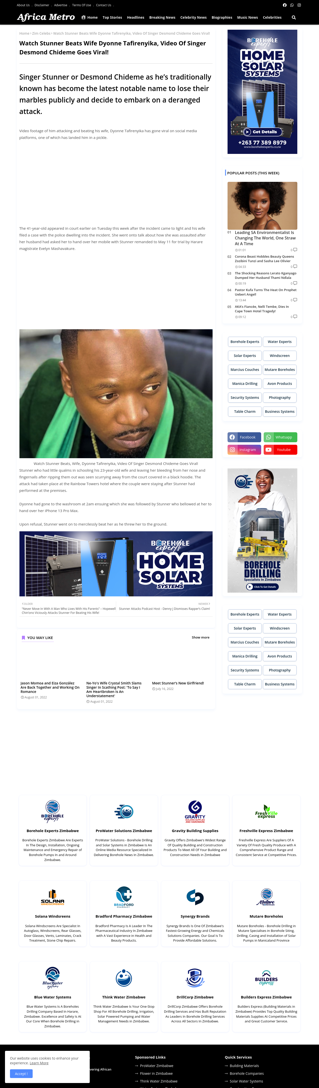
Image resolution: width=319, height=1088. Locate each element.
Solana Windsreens (53, 916)
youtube (284, 449)
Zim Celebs (41, 33)
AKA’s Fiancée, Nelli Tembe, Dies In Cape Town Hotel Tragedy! (262, 308)
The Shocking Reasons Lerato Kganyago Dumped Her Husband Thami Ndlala (266, 275)
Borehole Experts (245, 341)
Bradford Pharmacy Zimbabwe (123, 916)
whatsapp (284, 437)
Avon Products (280, 383)
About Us (24, 5)
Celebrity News (193, 17)
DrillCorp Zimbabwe (195, 997)
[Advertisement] (116, 180)
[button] (294, 17)
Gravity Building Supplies (195, 830)
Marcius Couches (245, 369)
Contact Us (104, 5)
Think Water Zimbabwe (124, 997)
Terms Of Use (82, 5)
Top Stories (112, 17)
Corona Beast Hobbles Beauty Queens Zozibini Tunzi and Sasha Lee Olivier (264, 258)
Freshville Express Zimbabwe (266, 830)
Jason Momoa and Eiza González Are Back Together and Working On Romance (50, 687)
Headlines (135, 17)
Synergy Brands (195, 916)
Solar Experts (245, 355)
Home (89, 17)
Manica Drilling (244, 383)
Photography (280, 397)
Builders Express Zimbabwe (266, 997)
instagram (247, 449)
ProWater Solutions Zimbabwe (124, 830)
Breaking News (162, 17)
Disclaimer (42, 5)
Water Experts (280, 341)
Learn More (39, 1063)
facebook (247, 437)
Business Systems (280, 411)
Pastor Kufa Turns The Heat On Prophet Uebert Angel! (266, 292)
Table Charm (245, 411)
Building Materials (244, 1065)
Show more (201, 637)
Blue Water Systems (52, 997)
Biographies (222, 17)
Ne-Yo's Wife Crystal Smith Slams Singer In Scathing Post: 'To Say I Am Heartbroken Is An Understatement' (113, 689)
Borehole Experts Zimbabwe (53, 830)
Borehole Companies (247, 1073)
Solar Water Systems (246, 1081)
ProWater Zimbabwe (156, 1065)
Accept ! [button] (21, 1073)
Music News (247, 17)
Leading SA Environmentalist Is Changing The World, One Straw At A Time (265, 238)
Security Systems (245, 397)
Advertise (61, 5)
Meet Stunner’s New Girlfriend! (178, 683)
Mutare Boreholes (280, 369)
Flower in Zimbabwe (156, 1073)
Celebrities (272, 17)
